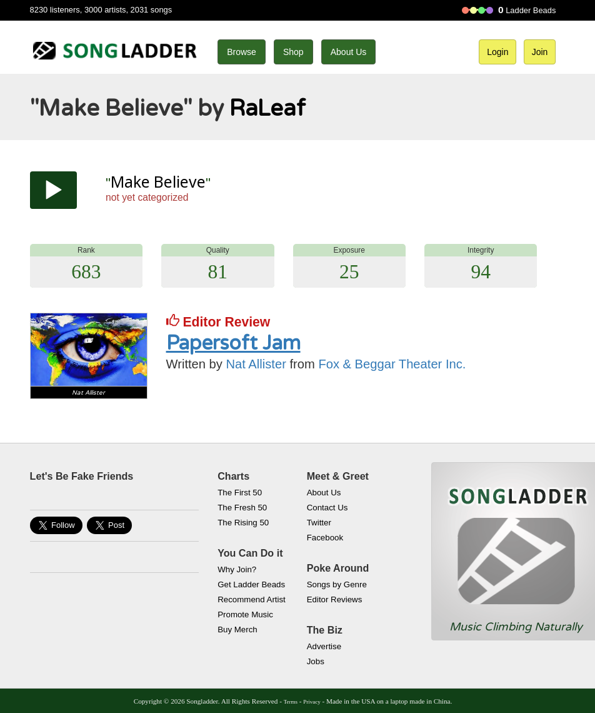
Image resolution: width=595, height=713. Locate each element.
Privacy (311, 702)
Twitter (319, 522)
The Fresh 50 (242, 507)
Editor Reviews (334, 599)
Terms (291, 702)
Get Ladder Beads (251, 584)
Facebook (325, 537)
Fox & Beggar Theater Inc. (392, 364)
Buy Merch (238, 629)
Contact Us (327, 507)
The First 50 (240, 492)
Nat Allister (256, 364)
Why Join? (237, 569)
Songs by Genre (337, 584)
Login (497, 52)
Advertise (324, 646)
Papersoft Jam (233, 343)
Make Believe (158, 181)
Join (540, 52)
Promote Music (245, 614)
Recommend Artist (252, 599)
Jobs (315, 661)
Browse (241, 52)
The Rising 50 (243, 522)
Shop (293, 52)
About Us (349, 52)
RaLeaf (267, 108)
